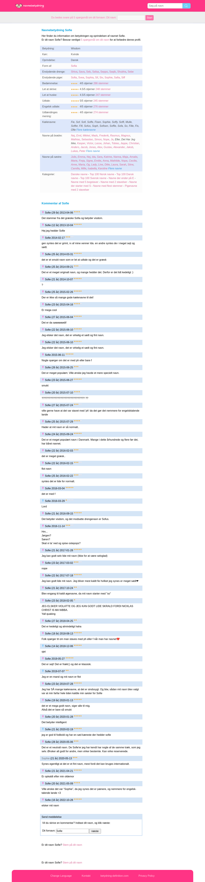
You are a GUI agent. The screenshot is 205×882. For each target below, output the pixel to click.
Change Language (61, 875)
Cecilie (133, 160)
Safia (117, 77)
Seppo (104, 71)
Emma (81, 156)
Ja (112, 139)
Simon (98, 139)
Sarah (122, 164)
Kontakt (86, 875)
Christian (134, 143)
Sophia (90, 77)
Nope (106, 139)
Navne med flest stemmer (108, 185)
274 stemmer (100, 112)
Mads (94, 135)
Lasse (98, 143)
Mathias (75, 139)
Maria (81, 164)
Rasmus (115, 135)
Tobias (115, 143)
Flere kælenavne (86, 129)
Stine (130, 164)
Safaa (95, 71)
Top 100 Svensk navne (93, 178)
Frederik (104, 135)
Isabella (92, 168)
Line (100, 164)
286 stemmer (100, 83)
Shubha (121, 71)
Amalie (133, 156)
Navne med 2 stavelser (114, 182)
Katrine (108, 156)
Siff (123, 77)
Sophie (109, 77)
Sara (99, 156)
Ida (93, 156)
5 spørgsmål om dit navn (95, 39)
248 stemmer (102, 89)
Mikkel (86, 135)
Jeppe (124, 143)
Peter (82, 151)
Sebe (131, 71)
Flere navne (93, 151)
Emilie (97, 160)
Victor (90, 143)
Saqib (112, 71)
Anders (75, 147)
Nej (73, 135)
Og (88, 164)
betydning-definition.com (114, 875)
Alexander (119, 147)
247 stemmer (102, 95)
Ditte (107, 164)
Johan (106, 143)
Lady (94, 164)
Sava (82, 71)
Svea (81, 77)
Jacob (84, 147)
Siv (101, 77)
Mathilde (115, 160)
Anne (74, 164)
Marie (74, 160)
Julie (73, 156)
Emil (78, 135)
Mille (83, 168)
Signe (89, 160)
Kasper (81, 143)
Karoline (103, 168)
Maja (125, 156)
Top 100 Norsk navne (102, 174)
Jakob (129, 147)
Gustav (108, 147)
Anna (106, 160)
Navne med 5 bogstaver (84, 182)
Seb (88, 71)
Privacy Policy (147, 875)
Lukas (74, 151)
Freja (82, 160)
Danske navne (79, 174)
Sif (96, 77)
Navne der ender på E (121, 178)
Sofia (74, 66)
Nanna (117, 156)
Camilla (75, 168)
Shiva (74, 71)
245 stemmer (100, 100)
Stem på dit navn (72, 844)
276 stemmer (100, 106)
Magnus (125, 135)
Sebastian (87, 139)
